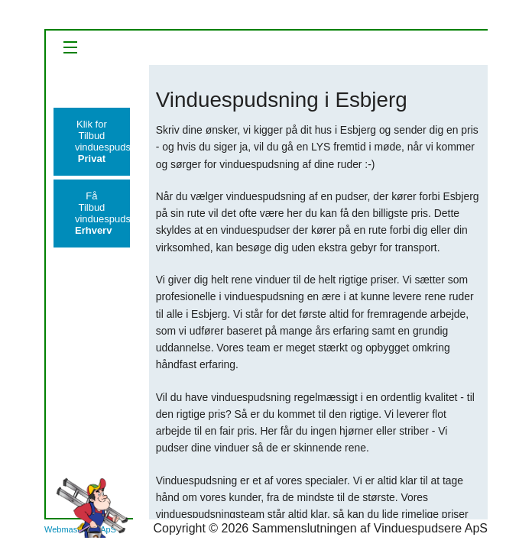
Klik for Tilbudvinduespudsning (102, 141)
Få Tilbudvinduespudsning (102, 213)
